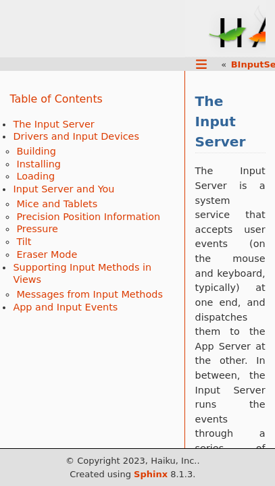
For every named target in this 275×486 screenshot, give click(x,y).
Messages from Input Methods (89, 294)
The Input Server (53, 124)
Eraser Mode (46, 254)
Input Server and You (63, 189)
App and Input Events (65, 307)
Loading (35, 176)
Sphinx (151, 474)
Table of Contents (55, 98)
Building (35, 151)
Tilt (23, 241)
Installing (38, 164)
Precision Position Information (88, 216)
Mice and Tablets (56, 203)
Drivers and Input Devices (76, 136)
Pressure (36, 228)
